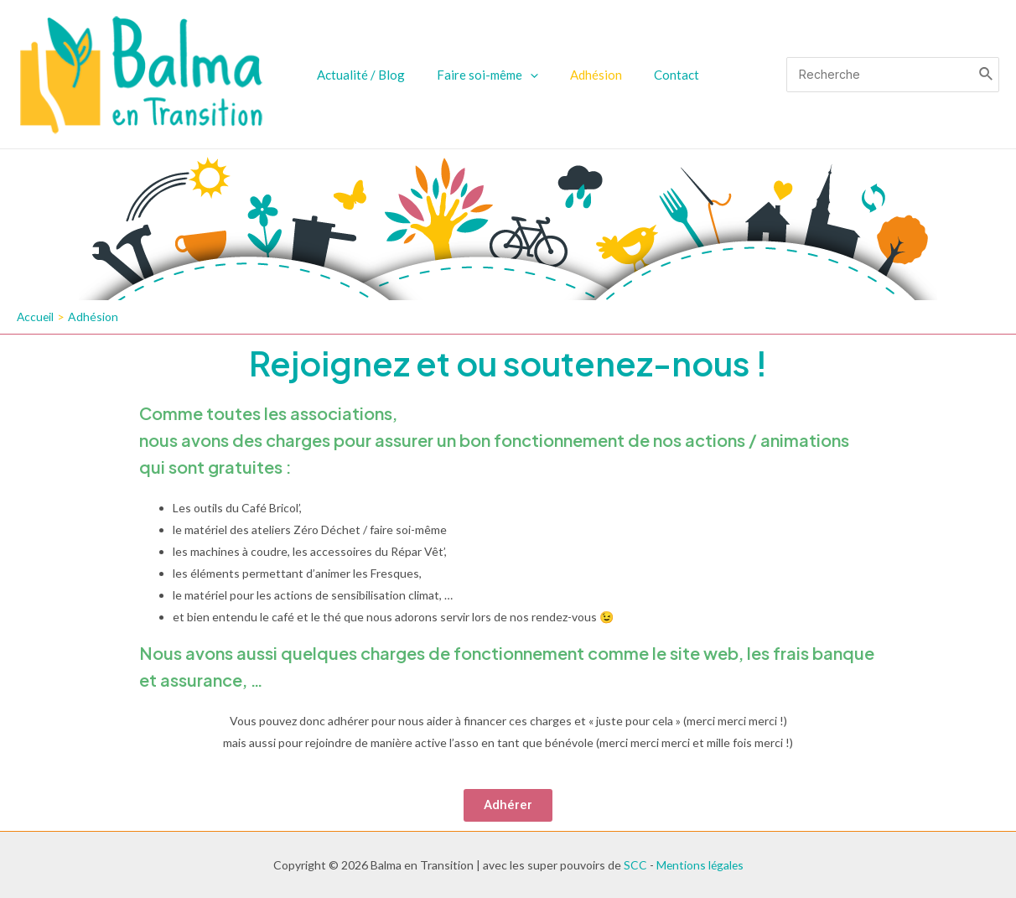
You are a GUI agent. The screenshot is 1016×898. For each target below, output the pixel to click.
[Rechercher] (986, 74)
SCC (633, 865)
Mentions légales (699, 865)
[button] (508, 806)
